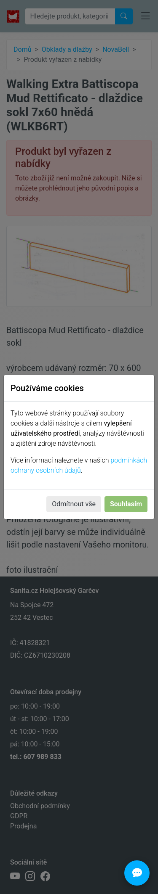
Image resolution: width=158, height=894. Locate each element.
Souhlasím (126, 504)
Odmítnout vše (74, 504)
